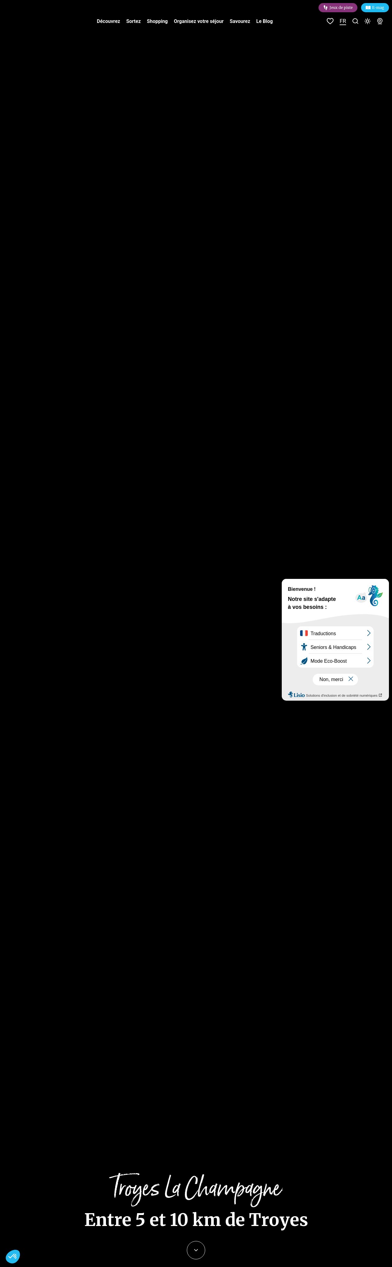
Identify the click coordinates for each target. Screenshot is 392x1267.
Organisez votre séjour (199, 21)
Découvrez (108, 21)
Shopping (157, 21)
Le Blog (264, 21)
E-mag (378, 7)
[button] (13, 1256)
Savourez (240, 21)
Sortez (133, 21)
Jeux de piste (341, 7)
